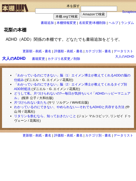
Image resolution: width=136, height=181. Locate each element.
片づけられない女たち (30, 102)
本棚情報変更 (66, 23)
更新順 (27, 51)
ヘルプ (113, 23)
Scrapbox (129, 12)
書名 (48, 51)
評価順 (59, 51)
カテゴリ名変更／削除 (64, 59)
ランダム (127, 23)
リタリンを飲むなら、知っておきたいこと (45, 116)
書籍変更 (38, 59)
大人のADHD (124, 56)
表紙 (38, 51)
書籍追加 (47, 23)
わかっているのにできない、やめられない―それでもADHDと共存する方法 (69, 107)
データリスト (123, 51)
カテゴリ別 (93, 51)
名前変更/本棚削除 (92, 23)
